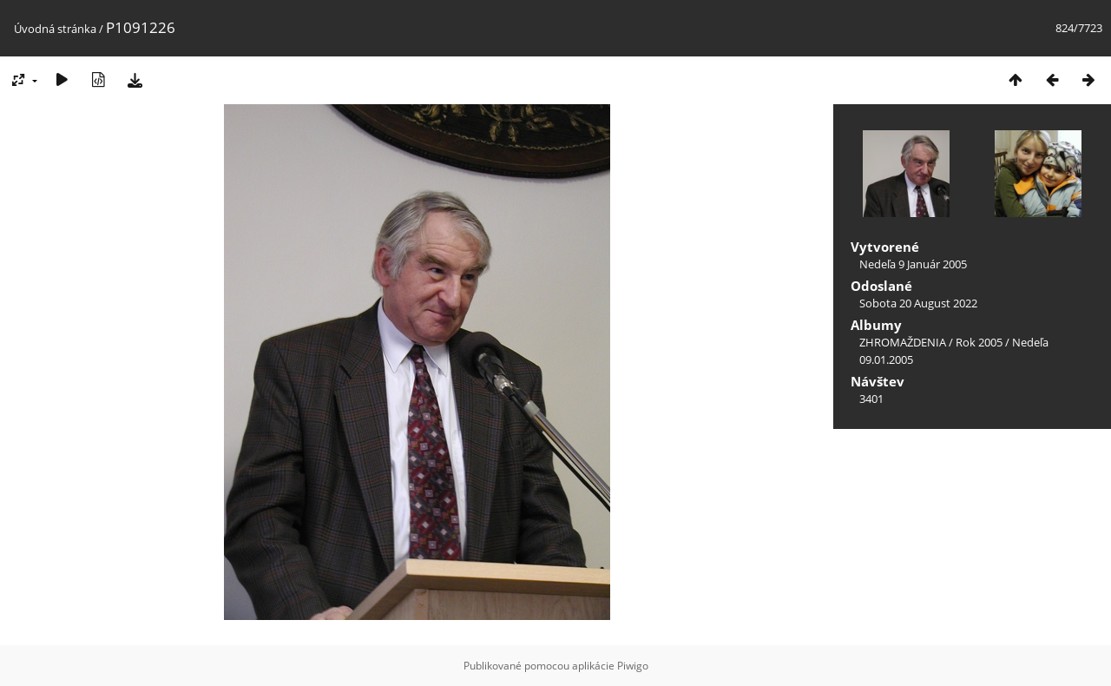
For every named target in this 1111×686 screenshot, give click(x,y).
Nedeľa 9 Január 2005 (913, 264)
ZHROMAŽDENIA (902, 342)
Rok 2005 (979, 342)
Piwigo (632, 665)
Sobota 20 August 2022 (918, 303)
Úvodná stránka (55, 28)
